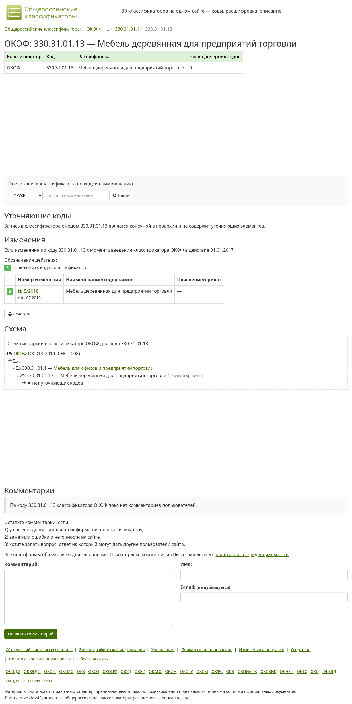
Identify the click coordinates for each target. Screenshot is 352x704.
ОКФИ (34, 681)
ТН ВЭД (329, 671)
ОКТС (302, 671)
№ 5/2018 (28, 291)
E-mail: (205, 587)
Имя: (186, 564)
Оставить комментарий (30, 634)
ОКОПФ (110, 671)
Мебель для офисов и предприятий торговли (103, 368)
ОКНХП (286, 671)
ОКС (314, 671)
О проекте (300, 649)
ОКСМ (202, 671)
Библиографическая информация (112, 649)
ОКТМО (66, 671)
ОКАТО (155, 671)
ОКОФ (20, 353)
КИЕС (48, 681)
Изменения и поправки (261, 649)
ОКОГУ (186, 671)
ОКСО (93, 671)
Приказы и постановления (206, 649)
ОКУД (126, 671)
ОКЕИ (140, 671)
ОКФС (217, 671)
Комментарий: (21, 564)
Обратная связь (92, 659)
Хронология (162, 649)
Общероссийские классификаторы (39, 649)
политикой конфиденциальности (252, 554)
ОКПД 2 (13, 671)
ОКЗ (81, 671)
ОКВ (230, 671)
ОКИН (170, 671)
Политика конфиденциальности (40, 659)
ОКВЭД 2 (32, 671)
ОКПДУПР (15, 681)
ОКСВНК (268, 671)
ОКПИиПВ (247, 671)
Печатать (19, 314)
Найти (121, 195)
